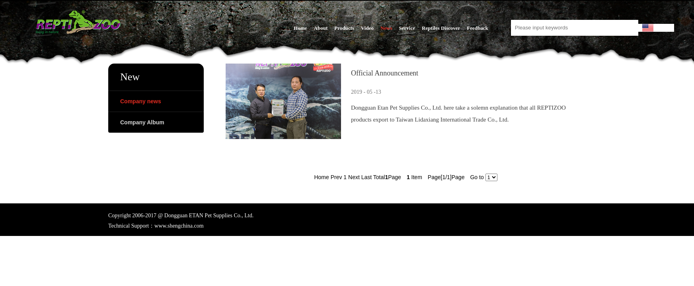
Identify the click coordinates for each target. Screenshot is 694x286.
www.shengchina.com (179, 226)
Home (300, 28)
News (386, 28)
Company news (140, 101)
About (321, 28)
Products (344, 28)
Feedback (477, 28)
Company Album (142, 122)
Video (367, 28)
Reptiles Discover (441, 28)
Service (407, 28)
